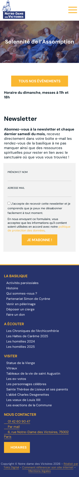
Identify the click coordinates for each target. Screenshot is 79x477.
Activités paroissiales (22, 283)
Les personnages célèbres (26, 384)
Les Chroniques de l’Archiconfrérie (32, 331)
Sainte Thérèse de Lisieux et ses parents (37, 389)
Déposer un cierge (20, 309)
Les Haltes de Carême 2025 (27, 336)
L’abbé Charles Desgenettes (27, 395)
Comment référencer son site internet (47, 467)
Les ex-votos (16, 379)
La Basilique (16, 276)
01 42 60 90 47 (19, 421)
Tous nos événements (39, 81)
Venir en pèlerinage (21, 304)
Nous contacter (20, 414)
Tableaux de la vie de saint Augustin (33, 373)
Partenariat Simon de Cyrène (28, 299)
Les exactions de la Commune (29, 405)
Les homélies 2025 (20, 347)
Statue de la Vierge (20, 363)
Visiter (10, 356)
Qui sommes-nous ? (21, 293)
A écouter (14, 324)
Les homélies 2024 (20, 341)
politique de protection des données (39, 228)
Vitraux (11, 368)
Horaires (19, 447)
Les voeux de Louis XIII (23, 400)
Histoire (12, 288)
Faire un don (15, 315)
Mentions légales (39, 471)
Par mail (14, 427)
